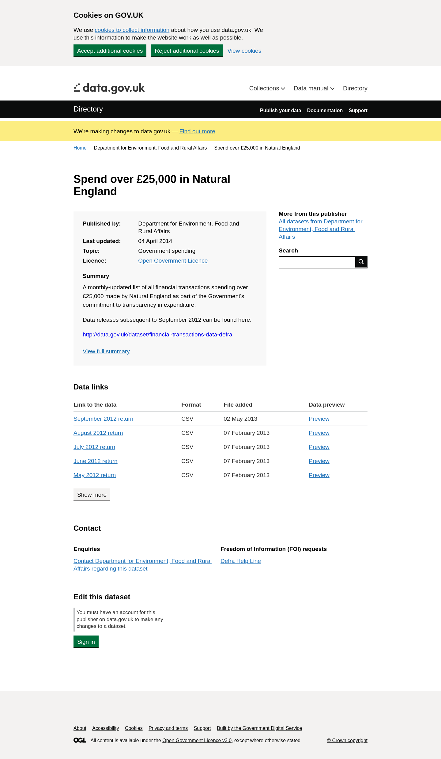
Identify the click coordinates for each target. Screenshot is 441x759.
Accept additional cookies (110, 50)
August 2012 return (98, 433)
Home (80, 147)
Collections (265, 88)
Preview (319, 419)
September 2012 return (103, 419)
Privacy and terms (168, 728)
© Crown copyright (347, 740)
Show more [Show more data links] (92, 494)
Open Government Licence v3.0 (197, 740)
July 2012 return (94, 447)
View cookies (245, 51)
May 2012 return (95, 475)
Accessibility (105, 728)
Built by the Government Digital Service (259, 728)
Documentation (325, 110)
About (80, 728)
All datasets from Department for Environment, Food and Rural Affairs (321, 229)
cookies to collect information (132, 30)
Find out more (197, 131)
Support (358, 110)
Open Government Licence (173, 260)
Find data (361, 262)
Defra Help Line (241, 561)
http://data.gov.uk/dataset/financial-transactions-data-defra (157, 334)
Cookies (134, 728)
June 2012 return (96, 461)
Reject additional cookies (187, 50)
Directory (355, 88)
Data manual (312, 88)
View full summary (106, 351)
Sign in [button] (86, 642)
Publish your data (280, 110)
